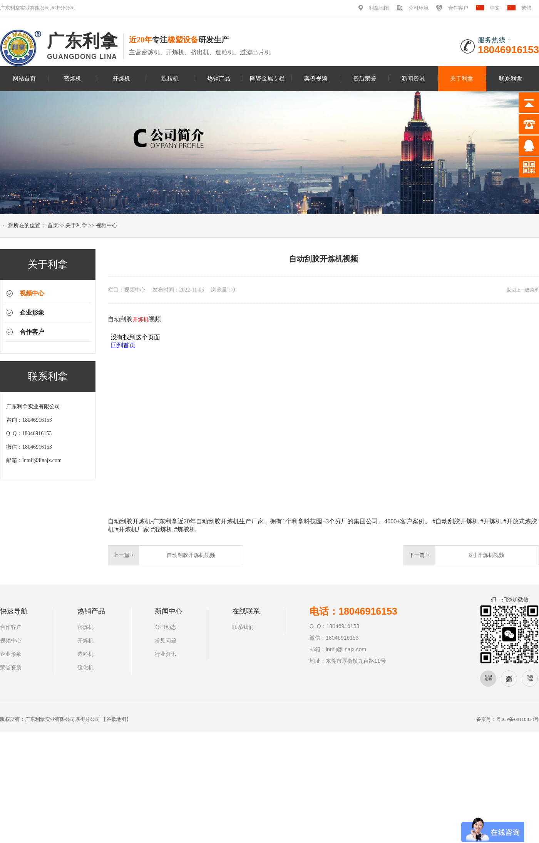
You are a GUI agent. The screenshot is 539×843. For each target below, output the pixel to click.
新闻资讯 (413, 78)
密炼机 (72, 78)
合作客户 (458, 8)
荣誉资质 (11, 667)
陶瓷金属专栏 (267, 78)
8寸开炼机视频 (486, 555)
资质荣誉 (364, 78)
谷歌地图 (116, 719)
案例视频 (315, 78)
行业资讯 (165, 654)
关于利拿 (461, 78)
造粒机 (170, 78)
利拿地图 (379, 8)
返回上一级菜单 (523, 290)
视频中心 (106, 225)
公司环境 (418, 8)
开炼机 (121, 78)
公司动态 (165, 627)
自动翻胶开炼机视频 (191, 555)
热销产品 (218, 78)
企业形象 (32, 312)
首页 (52, 225)
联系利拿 (510, 78)
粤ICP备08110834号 (517, 719)
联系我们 (243, 627)
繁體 (526, 8)
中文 (495, 8)
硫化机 (85, 667)
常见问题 (165, 641)
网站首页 (24, 78)
